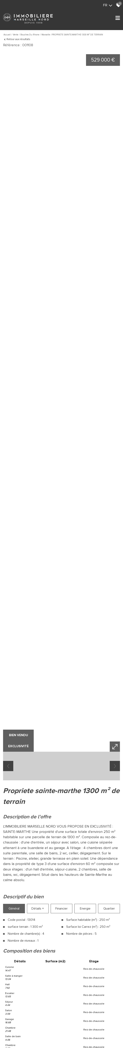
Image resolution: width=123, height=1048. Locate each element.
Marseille (45, 34)
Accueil (7, 34)
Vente (15, 34)
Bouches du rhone (29, 34)
